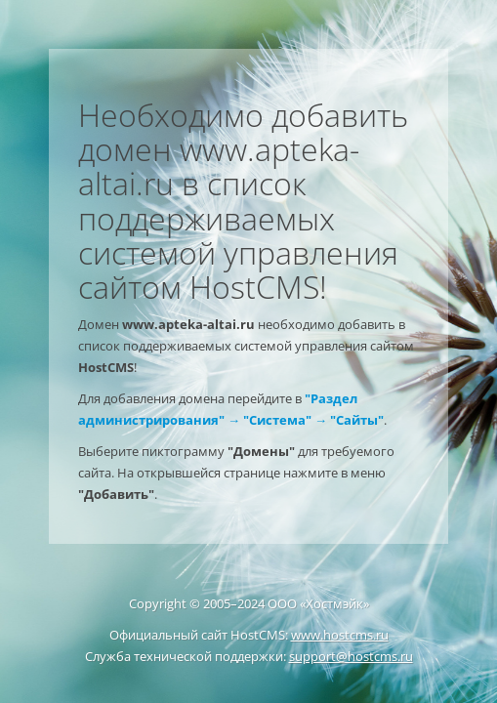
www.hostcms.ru (340, 634)
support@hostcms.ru (351, 656)
